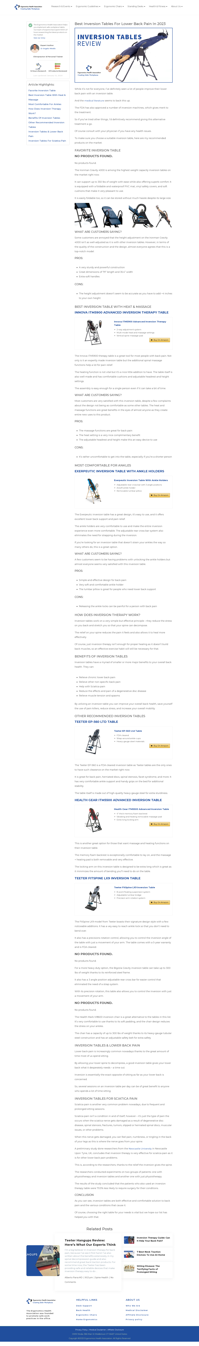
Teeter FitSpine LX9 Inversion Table (107, 878)
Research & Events (60, 6)
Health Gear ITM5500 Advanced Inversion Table (118, 800)
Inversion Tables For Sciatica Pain (47, 140)
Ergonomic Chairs (113, 6)
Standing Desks (135, 6)
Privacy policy (134, 1324)
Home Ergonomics (86, 1324)
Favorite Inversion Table (42, 90)
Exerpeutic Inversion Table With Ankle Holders (119, 471)
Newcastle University (141, 1148)
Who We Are (133, 1310)
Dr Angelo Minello (48, 48)
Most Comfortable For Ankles (44, 104)
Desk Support (84, 1310)
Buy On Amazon (161, 341)
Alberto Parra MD (73, 1282)
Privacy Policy (81, 1334)
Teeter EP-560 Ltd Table (96, 722)
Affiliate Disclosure (137, 1319)
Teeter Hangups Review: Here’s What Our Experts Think (86, 1244)
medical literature (94, 100)
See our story (39, 38)
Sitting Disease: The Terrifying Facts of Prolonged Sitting (153, 1268)
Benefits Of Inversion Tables (44, 118)
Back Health (83, 1315)
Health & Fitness (157, 6)
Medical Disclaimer (137, 1315)
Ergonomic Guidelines (87, 6)
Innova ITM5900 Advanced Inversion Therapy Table (122, 312)
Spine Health (101, 1282)
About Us (176, 6)
